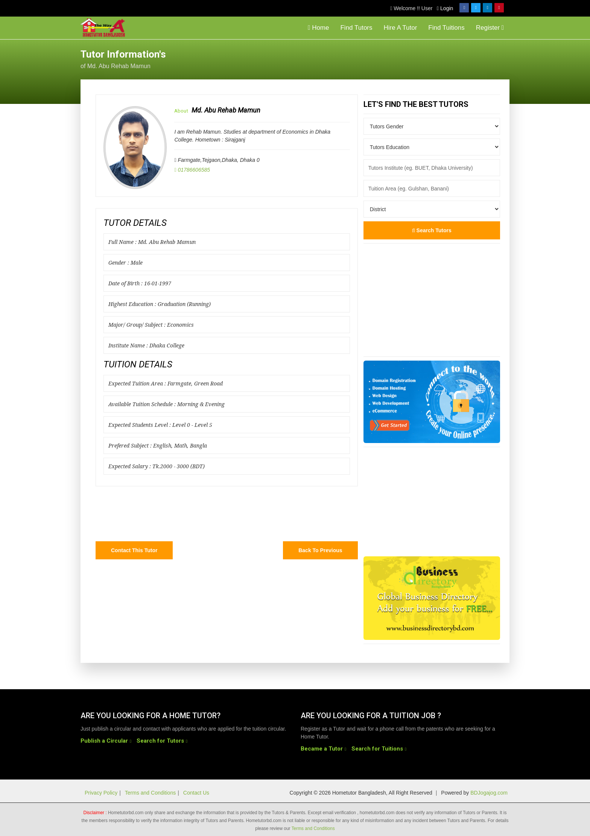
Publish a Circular (104, 740)
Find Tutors (356, 27)
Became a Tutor (322, 748)
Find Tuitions (446, 27)
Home (318, 27)
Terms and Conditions (150, 793)
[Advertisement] (449, 58)
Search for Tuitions (377, 748)
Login (445, 8)
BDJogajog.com (489, 793)
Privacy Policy (101, 793)
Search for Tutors (160, 740)
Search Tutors (432, 230)
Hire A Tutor (400, 27)
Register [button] (490, 27)
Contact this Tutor (134, 550)
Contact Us (196, 793)
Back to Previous (320, 550)
